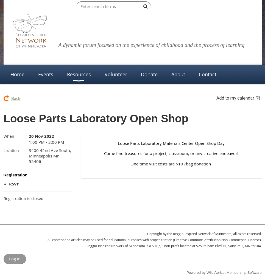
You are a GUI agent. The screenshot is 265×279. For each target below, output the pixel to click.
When (9, 136)
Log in (15, 258)
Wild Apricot (216, 272)
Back (15, 98)
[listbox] (239, 98)
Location (11, 150)
